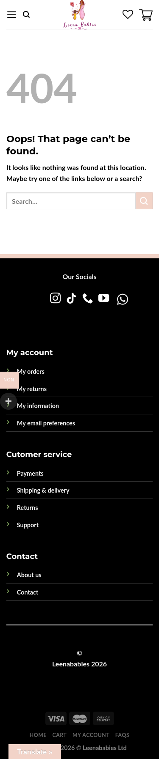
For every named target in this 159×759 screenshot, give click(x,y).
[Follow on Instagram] (55, 299)
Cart (60, 735)
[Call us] (87, 299)
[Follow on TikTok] (71, 299)
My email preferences (46, 423)
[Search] (26, 14)
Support (28, 525)
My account (91, 735)
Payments (30, 473)
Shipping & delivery (43, 490)
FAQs (122, 735)
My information (38, 405)
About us (29, 574)
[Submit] (144, 200)
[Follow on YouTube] (103, 299)
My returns (32, 388)
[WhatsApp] (95, 316)
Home (38, 735)
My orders (31, 371)
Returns (27, 507)
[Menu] (11, 14)
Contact (28, 592)
